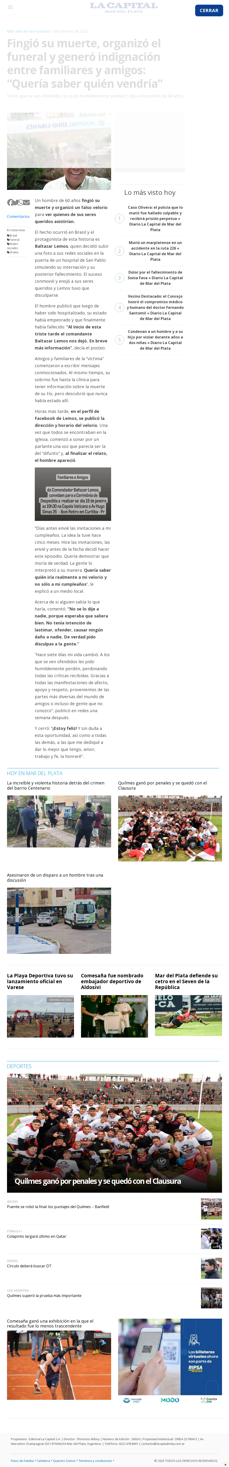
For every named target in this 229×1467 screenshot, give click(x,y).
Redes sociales (12, 246)
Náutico (102, 1335)
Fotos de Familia (22, 1461)
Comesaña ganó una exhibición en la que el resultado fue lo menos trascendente (50, 1323)
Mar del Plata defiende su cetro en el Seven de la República (186, 981)
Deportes (21, 1174)
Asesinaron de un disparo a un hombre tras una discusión (55, 877)
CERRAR (209, 10)
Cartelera (43, 1461)
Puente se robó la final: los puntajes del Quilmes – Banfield (58, 1206)
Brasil (13, 235)
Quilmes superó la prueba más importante (44, 1295)
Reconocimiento (133, 1000)
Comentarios (17, 216)
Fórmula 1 (14, 1231)
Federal (12, 1261)
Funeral (14, 240)
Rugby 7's (212, 1000)
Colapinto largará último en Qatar (36, 1236)
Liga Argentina (18, 1291)
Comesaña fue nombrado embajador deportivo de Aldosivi (112, 981)
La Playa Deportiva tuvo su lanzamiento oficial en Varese (40, 981)
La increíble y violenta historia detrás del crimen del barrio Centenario (55, 785)
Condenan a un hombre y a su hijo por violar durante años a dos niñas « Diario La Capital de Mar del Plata (149, 340)
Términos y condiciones (95, 1461)
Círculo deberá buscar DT (29, 1265)
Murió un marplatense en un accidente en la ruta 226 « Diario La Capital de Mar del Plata (148, 251)
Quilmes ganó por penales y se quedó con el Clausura (162, 785)
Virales (14, 252)
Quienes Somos (64, 1461)
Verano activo (60, 1000)
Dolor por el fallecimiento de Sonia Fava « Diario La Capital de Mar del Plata (149, 278)
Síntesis (12, 1202)
